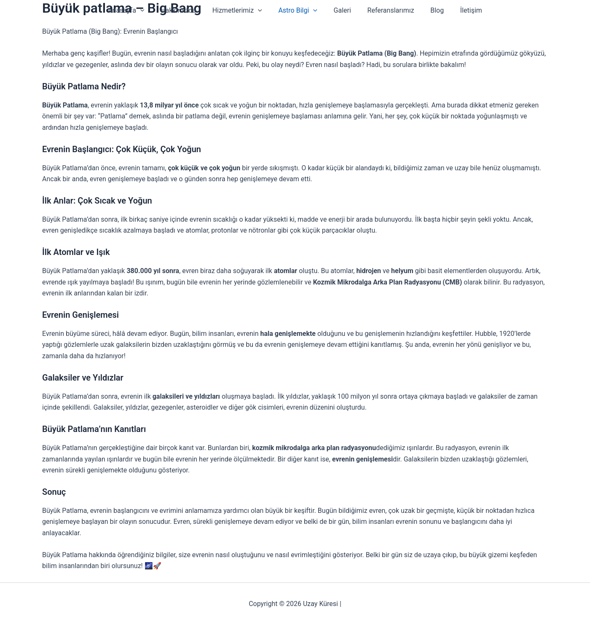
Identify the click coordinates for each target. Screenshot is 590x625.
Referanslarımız (386, 10)
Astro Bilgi (299, 10)
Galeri (340, 10)
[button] (150, 10)
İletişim (461, 10)
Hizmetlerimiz (241, 10)
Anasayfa (136, 10)
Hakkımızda (185, 10)
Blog (430, 10)
